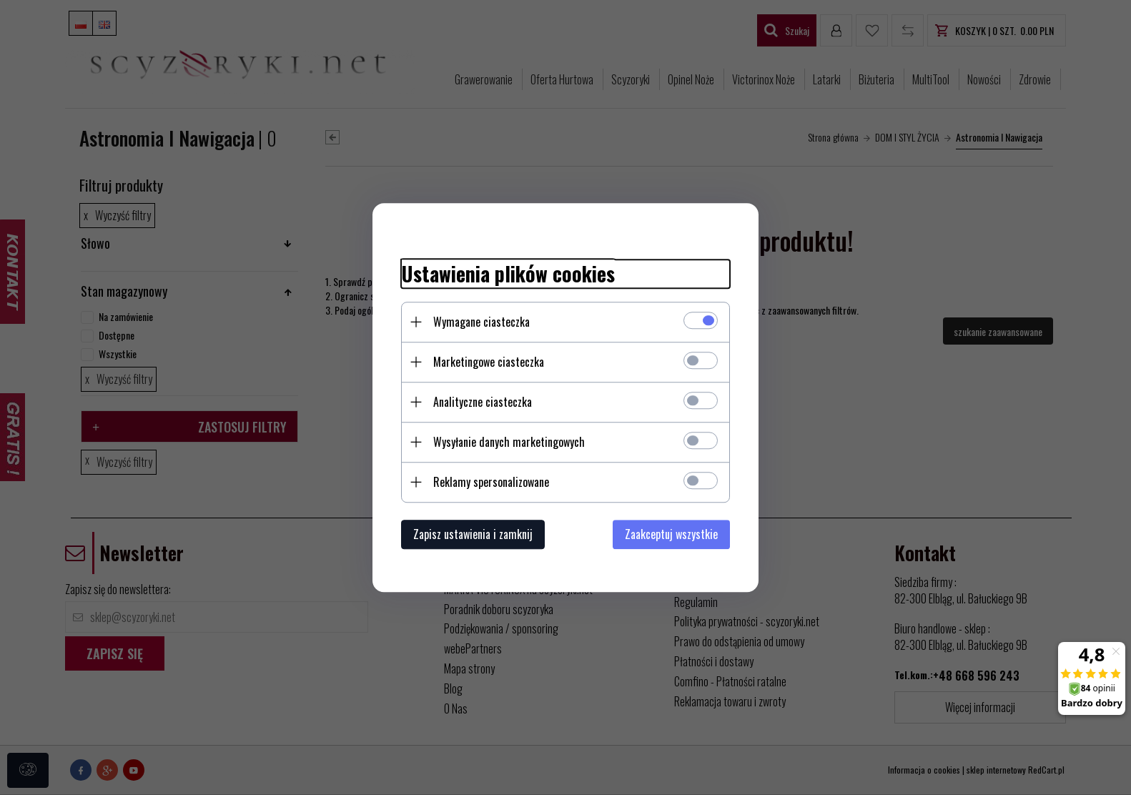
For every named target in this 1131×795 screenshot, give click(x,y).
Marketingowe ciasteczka (488, 361)
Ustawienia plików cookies (508, 274)
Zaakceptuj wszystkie (671, 534)
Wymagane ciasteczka (481, 321)
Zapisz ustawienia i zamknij (473, 534)
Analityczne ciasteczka (482, 401)
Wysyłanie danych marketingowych (509, 441)
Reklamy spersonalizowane (491, 481)
